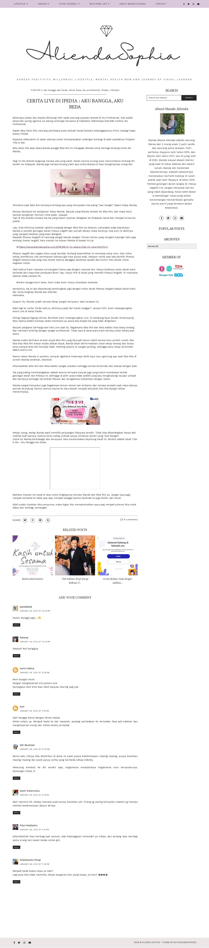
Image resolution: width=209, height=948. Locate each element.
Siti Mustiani (27, 745)
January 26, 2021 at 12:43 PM (35, 642)
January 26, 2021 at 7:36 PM (34, 864)
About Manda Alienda (132, 4)
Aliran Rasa (75, 90)
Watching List (98, 4)
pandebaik (26, 606)
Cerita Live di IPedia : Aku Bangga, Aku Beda (75, 104)
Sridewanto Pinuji (30, 860)
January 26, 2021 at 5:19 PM (34, 795)
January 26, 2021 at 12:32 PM (35, 611)
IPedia (104, 90)
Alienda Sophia (151, 942)
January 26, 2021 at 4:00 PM (35, 749)
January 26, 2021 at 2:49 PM (34, 673)
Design (42, 4)
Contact (161, 4)
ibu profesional (91, 90)
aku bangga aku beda (55, 90)
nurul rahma (27, 668)
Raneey (24, 637)
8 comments (129, 519)
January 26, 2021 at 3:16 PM (34, 711)
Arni (22, 706)
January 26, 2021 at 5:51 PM (34, 830)
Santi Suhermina (30, 790)
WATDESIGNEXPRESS (185, 942)
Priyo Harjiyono (29, 825)
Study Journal (68, 4)
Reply (16, 625)
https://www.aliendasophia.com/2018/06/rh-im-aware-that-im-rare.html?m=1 (63, 247)
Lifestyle (20, 4)
